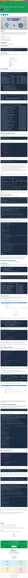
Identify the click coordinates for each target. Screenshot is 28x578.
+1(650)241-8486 (14, 557)
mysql (21, 531)
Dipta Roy (6, 9)
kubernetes (17, 531)
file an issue (22, 527)
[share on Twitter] (1, 15)
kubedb (13, 531)
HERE (2, 171)
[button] (26, 2)
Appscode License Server (5, 54)
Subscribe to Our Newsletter (14, 551)
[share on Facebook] (5, 15)
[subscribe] (17, 554)
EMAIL (4, 402)
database (7, 531)
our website (13, 524)
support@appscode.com (14, 558)
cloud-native (2, 531)
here (4, 34)
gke (10, 531)
